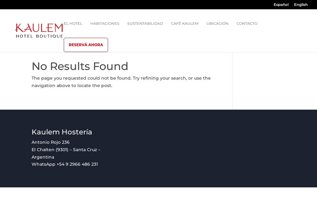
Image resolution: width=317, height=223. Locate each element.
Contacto (247, 23)
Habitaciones (104, 23)
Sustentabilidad (145, 23)
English (301, 5)
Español (281, 5)
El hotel (73, 23)
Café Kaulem (184, 23)
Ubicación (217, 23)
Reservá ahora (86, 44)
